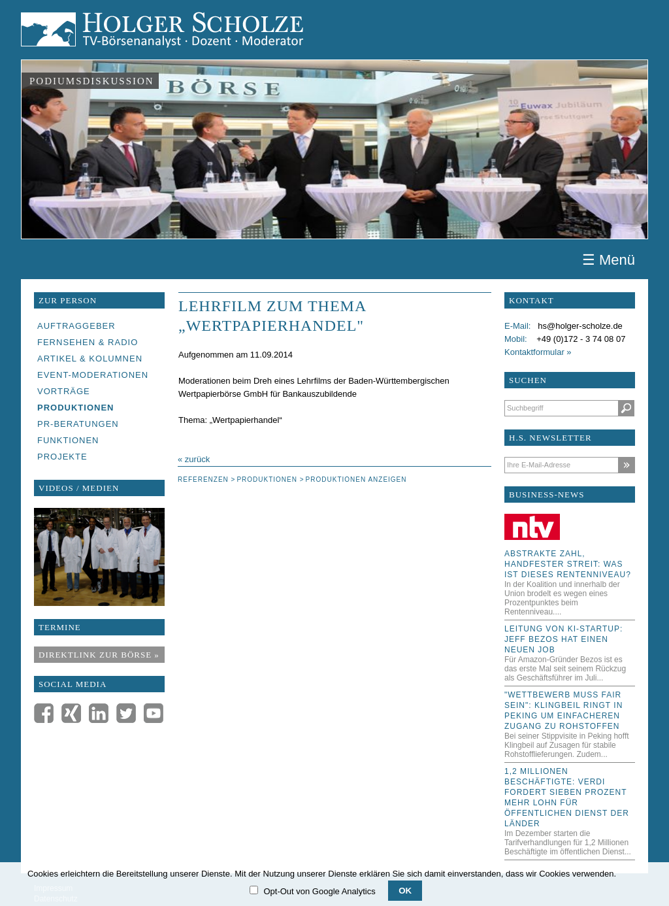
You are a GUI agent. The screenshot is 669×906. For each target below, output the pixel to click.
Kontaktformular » (538, 352)
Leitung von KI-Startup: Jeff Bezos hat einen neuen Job (563, 639)
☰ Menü (608, 260)
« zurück (194, 459)
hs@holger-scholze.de (580, 326)
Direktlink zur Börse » (99, 655)
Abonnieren (626, 465)
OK (405, 891)
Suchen (626, 408)
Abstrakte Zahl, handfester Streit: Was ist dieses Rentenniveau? (567, 564)
